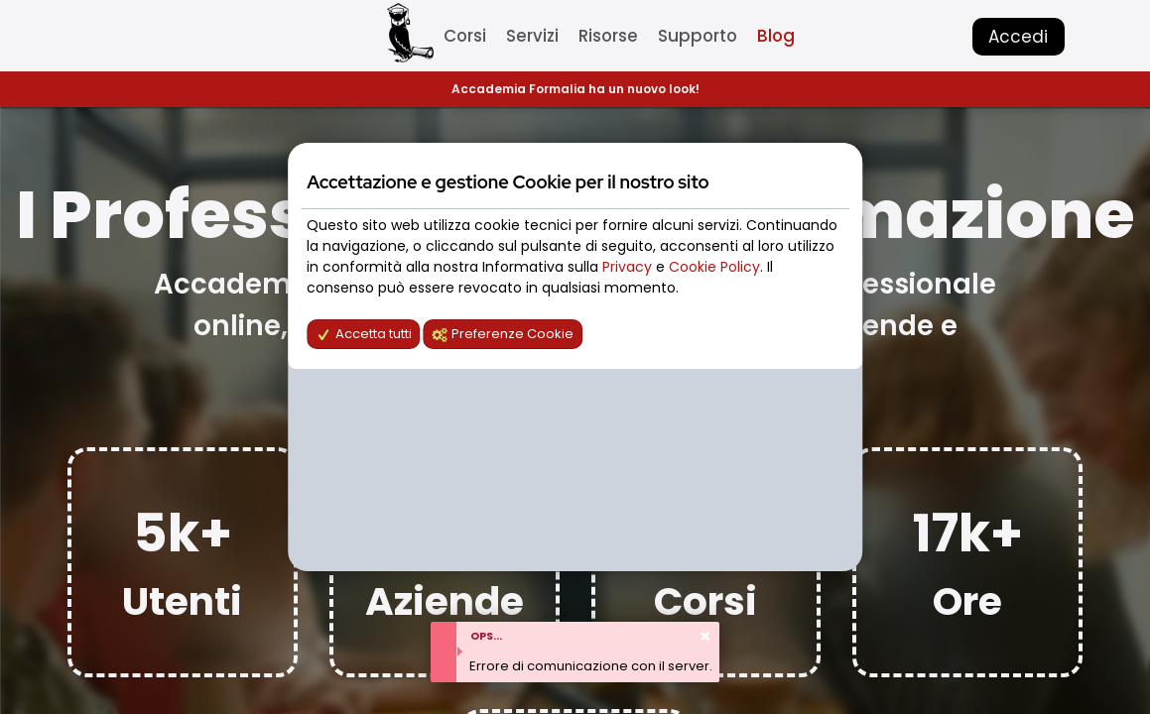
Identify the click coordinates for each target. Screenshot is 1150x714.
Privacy (629, 267)
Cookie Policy (714, 267)
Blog (776, 36)
